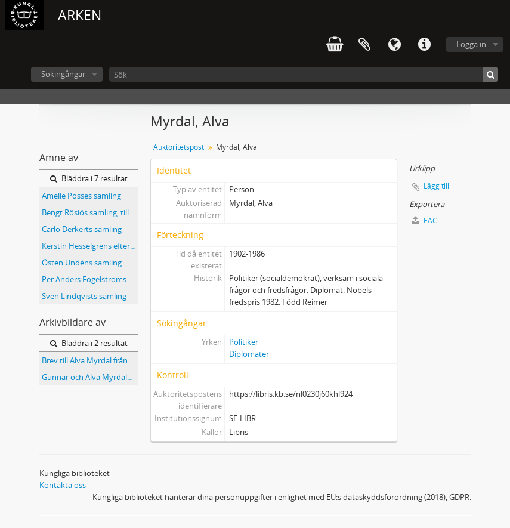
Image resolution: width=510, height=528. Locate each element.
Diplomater (249, 353)
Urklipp (364, 45)
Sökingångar (63, 74)
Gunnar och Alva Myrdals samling (90, 377)
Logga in (471, 44)
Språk (394, 45)
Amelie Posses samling (81, 195)
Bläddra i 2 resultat (89, 343)
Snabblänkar (424, 45)
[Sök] (303, 74)
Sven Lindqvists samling (84, 296)
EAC (424, 220)
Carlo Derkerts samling (82, 229)
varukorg (335, 45)
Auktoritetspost (178, 147)
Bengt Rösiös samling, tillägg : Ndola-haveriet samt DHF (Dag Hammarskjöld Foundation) (90, 212)
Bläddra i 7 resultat (89, 178)
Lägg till (436, 186)
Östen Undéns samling (82, 262)
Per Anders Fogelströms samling (90, 279)
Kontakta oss (62, 485)
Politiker (243, 341)
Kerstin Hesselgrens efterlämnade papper (90, 245)
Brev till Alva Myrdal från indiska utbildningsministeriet (90, 360)
